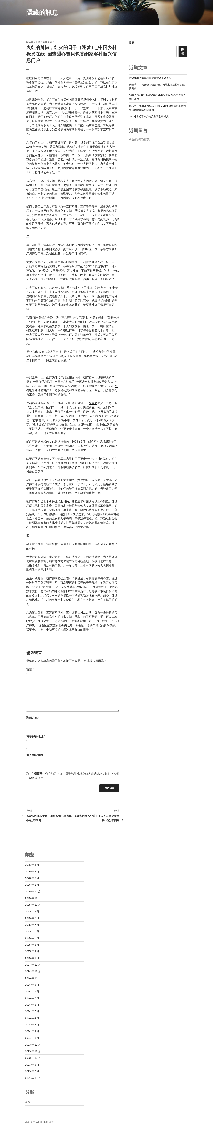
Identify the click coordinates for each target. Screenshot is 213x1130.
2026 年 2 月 (32, 878)
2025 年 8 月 (32, 918)
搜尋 (131, 42)
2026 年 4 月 (32, 864)
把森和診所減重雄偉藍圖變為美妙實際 (150, 77)
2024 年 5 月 (32, 1011)
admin (51, 42)
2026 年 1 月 (32, 884)
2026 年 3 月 (32, 871)
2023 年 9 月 (32, 1064)
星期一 (29, 1102)
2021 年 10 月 (33, 1078)
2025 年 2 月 (32, 951)
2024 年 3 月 (32, 1024)
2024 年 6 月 (32, 1004)
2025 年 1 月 (32, 958)
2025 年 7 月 (32, 924)
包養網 (93, 403)
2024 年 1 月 (32, 1038)
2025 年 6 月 (32, 931)
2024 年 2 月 (32, 1031)
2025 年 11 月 (33, 898)
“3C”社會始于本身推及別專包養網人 (149, 116)
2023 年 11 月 (33, 1051)
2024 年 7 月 (32, 998)
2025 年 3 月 (32, 944)
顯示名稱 (33, 717)
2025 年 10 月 (33, 904)
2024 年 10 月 (33, 978)
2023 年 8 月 (32, 1071)
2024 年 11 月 (33, 971)
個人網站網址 (34, 755)
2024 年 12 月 (33, 964)
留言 (30, 669)
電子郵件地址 (35, 736)
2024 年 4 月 (32, 1018)
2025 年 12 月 (33, 891)
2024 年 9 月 (32, 984)
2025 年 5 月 (32, 938)
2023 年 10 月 (33, 1057)
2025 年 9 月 (32, 911)
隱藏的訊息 (42, 12)
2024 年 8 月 (32, 991)
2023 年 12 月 (33, 1044)
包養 (55, 163)
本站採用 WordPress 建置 (39, 1121)
